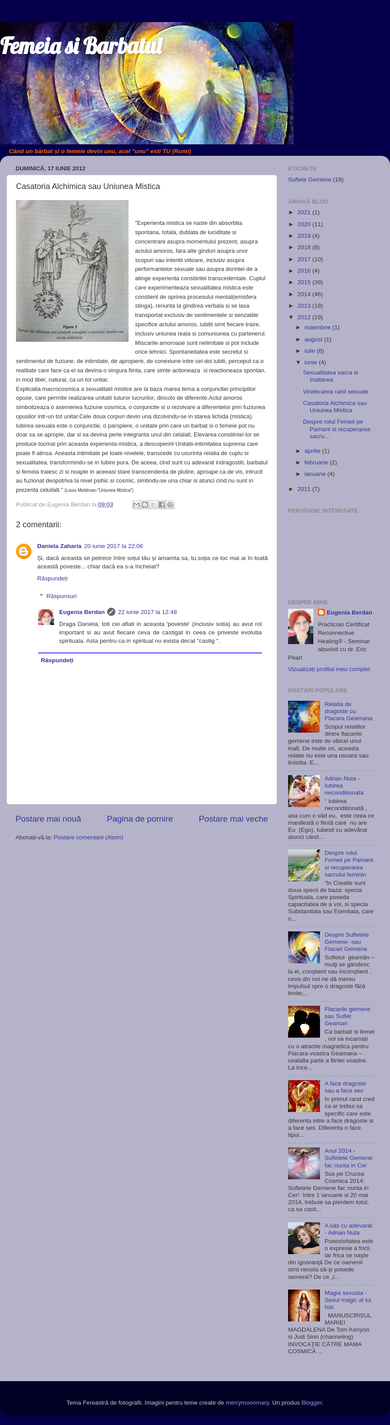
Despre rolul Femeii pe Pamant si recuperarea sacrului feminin (348, 864)
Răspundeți (52, 578)
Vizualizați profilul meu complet (329, 669)
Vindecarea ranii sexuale (336, 391)
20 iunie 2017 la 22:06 (113, 546)
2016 (304, 270)
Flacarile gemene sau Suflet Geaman (347, 1016)
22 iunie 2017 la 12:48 (147, 612)
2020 (304, 224)
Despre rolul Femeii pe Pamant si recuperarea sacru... (336, 428)
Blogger (311, 1402)
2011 (304, 489)
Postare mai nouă (48, 818)
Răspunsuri (62, 596)
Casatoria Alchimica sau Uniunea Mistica (335, 406)
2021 (304, 212)
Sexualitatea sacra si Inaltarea (331, 376)
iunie (311, 362)
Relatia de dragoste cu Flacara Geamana (348, 711)
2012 (304, 317)
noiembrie (318, 327)
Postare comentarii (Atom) (88, 837)
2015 (304, 282)
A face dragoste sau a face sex (345, 1087)
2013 (304, 305)
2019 (304, 235)
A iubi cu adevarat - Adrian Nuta (348, 1229)
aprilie (313, 451)
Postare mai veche (233, 818)
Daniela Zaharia (59, 546)
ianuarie (316, 474)
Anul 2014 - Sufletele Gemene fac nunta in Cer (348, 1157)
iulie (310, 351)
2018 (304, 247)
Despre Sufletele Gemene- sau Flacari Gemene (346, 941)
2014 (304, 294)
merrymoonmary (247, 1402)
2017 (304, 259)
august (314, 339)
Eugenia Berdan (82, 612)
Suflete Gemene (310, 179)
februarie (317, 462)
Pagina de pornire (140, 818)
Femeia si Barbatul (80, 46)
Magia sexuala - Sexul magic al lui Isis (347, 1300)
